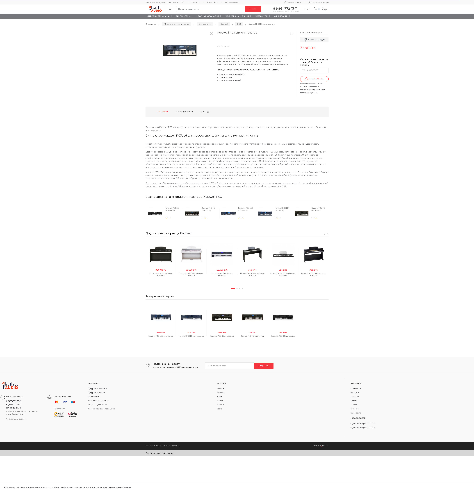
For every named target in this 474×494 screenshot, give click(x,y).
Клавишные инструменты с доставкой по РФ (165, 2)
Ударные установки (208, 16)
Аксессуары (261, 16)
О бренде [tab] (205, 112)
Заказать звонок (293, 2)
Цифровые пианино (158, 16)
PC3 (239, 24)
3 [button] (239, 346)
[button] (211, 33)
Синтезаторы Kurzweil (230, 80)
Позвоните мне (314, 79)
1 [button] (233, 346)
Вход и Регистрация (319, 2)
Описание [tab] (162, 112)
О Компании (281, 16)
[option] (164, 213)
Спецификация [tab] (184, 112)
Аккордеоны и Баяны (237, 16)
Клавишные (151, 24)
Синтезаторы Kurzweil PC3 (232, 74)
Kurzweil (224, 24)
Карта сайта (212, 2)
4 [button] (242, 346)
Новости (196, 2)
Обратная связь (232, 2)
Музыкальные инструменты (176, 24)
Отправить (264, 467)
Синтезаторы (183, 16)
